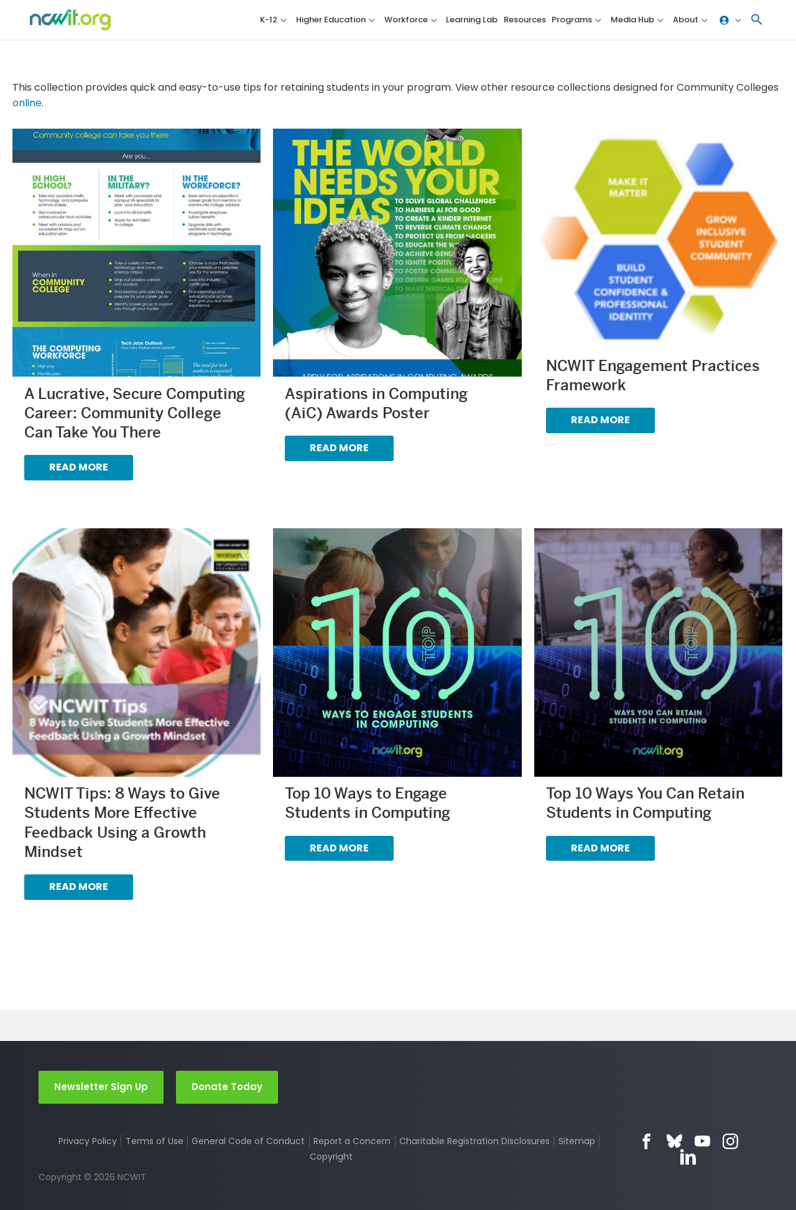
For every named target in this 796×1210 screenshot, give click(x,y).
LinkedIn (688, 1157)
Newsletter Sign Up (101, 1086)
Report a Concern (352, 1141)
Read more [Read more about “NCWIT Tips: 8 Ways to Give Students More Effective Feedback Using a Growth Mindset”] (78, 886)
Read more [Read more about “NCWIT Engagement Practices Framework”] (600, 420)
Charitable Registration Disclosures (474, 1141)
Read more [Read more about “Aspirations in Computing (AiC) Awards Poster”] (339, 448)
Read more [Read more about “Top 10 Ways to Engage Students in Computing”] (339, 848)
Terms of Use (154, 1141)
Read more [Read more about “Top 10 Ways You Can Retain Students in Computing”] (600, 848)
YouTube (702, 1141)
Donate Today (227, 1086)
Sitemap (576, 1141)
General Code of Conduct (248, 1141)
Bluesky (674, 1141)
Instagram (730, 1141)
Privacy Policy (87, 1141)
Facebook (646, 1141)
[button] (756, 20)
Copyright (331, 1156)
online (27, 103)
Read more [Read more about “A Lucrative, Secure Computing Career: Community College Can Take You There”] (78, 467)
